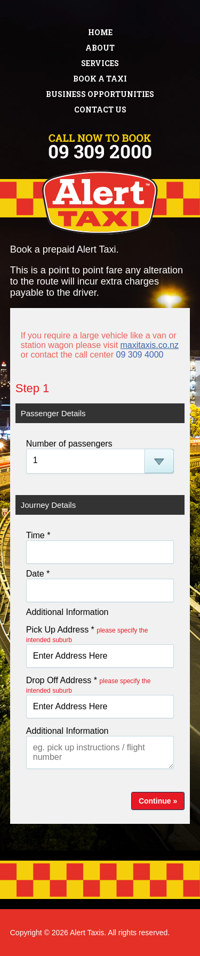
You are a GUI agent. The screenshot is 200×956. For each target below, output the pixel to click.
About (100, 48)
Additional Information (67, 612)
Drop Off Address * (88, 685)
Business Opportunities (100, 94)
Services (100, 63)
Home (100, 32)
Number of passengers (69, 443)
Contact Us (100, 109)
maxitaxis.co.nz (150, 345)
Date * (38, 573)
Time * (38, 535)
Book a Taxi (100, 79)
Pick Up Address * (87, 634)
